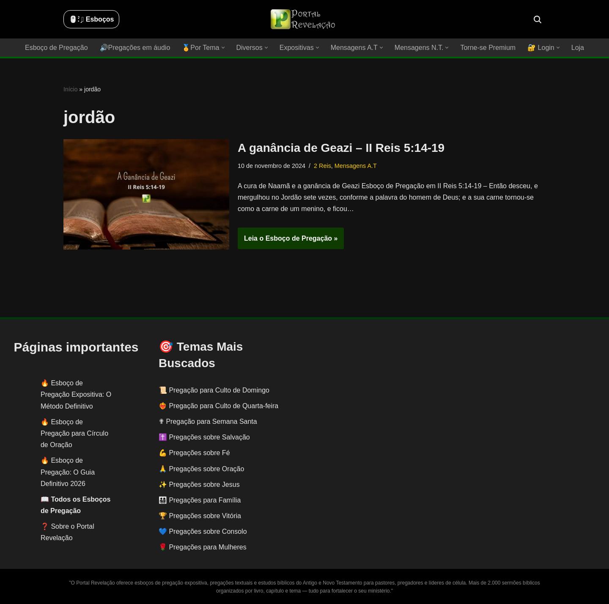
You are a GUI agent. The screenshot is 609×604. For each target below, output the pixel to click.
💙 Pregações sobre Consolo (203, 531)
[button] (223, 47)
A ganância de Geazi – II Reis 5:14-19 (341, 147)
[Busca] (537, 19)
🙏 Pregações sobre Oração (201, 468)
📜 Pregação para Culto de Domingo (214, 390)
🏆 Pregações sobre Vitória (200, 515)
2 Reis (322, 165)
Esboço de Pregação (56, 47)
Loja (577, 47)
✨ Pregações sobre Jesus (199, 484)
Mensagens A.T (356, 165)
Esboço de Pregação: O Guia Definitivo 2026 (68, 472)
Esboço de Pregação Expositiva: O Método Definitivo (76, 394)
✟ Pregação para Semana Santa (208, 421)
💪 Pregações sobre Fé (194, 452)
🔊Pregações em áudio (135, 47)
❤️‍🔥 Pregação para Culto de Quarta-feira (218, 405)
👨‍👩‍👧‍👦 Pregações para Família (200, 500)
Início (70, 89)
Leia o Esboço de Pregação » (287, 241)
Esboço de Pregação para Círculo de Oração (74, 433)
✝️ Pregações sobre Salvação (204, 437)
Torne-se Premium (488, 47)
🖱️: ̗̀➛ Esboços (91, 19)
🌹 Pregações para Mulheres (203, 547)
